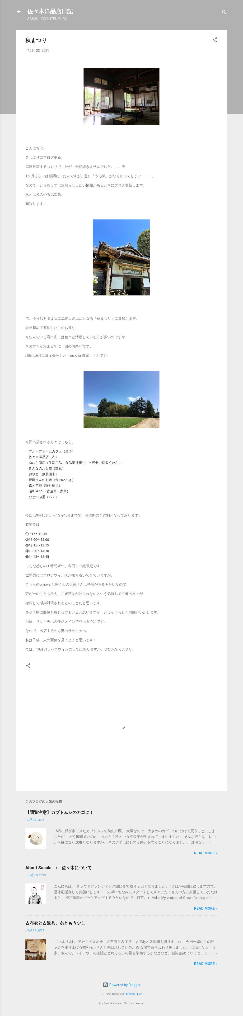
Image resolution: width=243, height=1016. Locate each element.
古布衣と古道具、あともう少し (55, 923)
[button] (215, 40)
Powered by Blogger (121, 985)
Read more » (206, 853)
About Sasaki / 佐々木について (58, 867)
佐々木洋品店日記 (50, 11)
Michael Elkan (134, 994)
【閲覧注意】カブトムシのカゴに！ (59, 812)
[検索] (224, 13)
